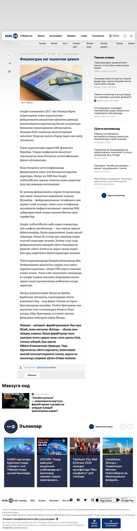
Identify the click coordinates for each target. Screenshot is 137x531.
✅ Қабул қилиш (94, 523)
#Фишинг (32, 375)
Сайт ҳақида (20, 500)
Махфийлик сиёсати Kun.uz (15, 527)
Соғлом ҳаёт (76, 45)
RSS (33, 500)
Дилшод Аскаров (46, 367)
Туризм (119, 43)
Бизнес (131, 43)
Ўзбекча (114, 36)
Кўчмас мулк (90, 45)
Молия (54, 43)
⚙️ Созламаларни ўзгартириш (111, 523)
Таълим (42, 43)
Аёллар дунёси (104, 45)
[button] (123, 427)
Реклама (53, 500)
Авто (65, 43)
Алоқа (41, 500)
